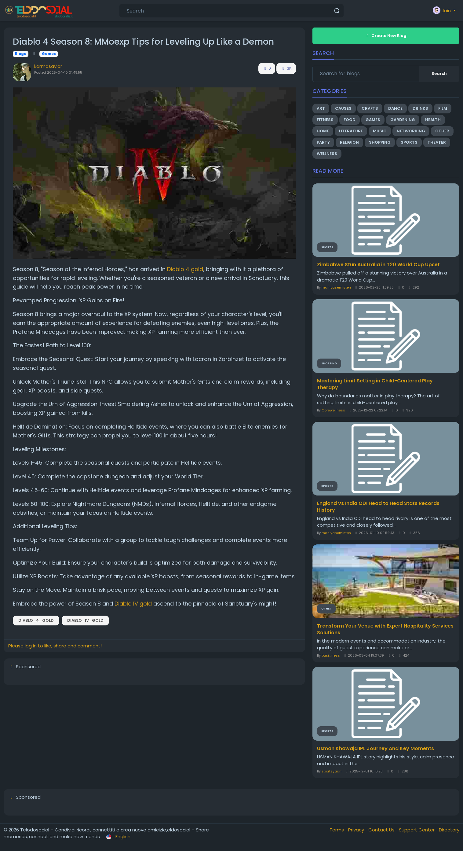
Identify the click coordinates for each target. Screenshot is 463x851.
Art (321, 108)
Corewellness (333, 410)
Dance (395, 108)
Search (439, 73)
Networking (411, 131)
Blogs (20, 53)
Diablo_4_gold (36, 620)
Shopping (380, 142)
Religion (349, 142)
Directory (449, 830)
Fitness (325, 120)
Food (349, 120)
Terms (337, 830)
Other (442, 131)
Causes (343, 108)
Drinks (420, 108)
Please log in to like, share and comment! (55, 646)
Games (49, 53)
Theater (437, 142)
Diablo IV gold (133, 603)
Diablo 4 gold (185, 269)
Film (442, 108)
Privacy (356, 830)
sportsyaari (331, 771)
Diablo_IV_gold (85, 620)
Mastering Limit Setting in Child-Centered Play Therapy (375, 384)
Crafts (370, 108)
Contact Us (382, 830)
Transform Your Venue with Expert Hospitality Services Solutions (385, 629)
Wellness (327, 154)
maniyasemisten (336, 287)
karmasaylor (48, 66)
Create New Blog (385, 36)
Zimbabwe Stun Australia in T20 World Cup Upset (378, 264)
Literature (351, 131)
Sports (409, 142)
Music (380, 131)
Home (323, 131)
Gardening (402, 120)
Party (323, 142)
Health (433, 120)
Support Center (417, 830)
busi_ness (331, 655)
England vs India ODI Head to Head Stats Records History (378, 507)
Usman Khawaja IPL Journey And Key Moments (375, 748)
